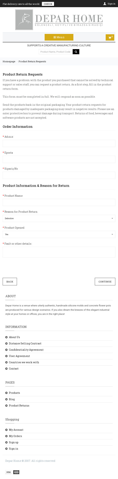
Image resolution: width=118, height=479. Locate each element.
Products (14, 392)
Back (9, 281)
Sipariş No (10, 168)
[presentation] (30, 268)
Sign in (13, 448)
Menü (59, 37)
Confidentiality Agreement (26, 349)
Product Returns (19, 405)
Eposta (8, 152)
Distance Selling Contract (25, 343)
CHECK (48, 4)
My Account (16, 429)
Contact (14, 368)
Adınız (8, 136)
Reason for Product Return (20, 211)
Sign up (13, 442)
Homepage (9, 61)
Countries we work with (24, 362)
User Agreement (19, 356)
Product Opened (13, 227)
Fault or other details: (17, 243)
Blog (12, 399)
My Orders (15, 436)
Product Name (13, 195)
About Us (14, 337)
